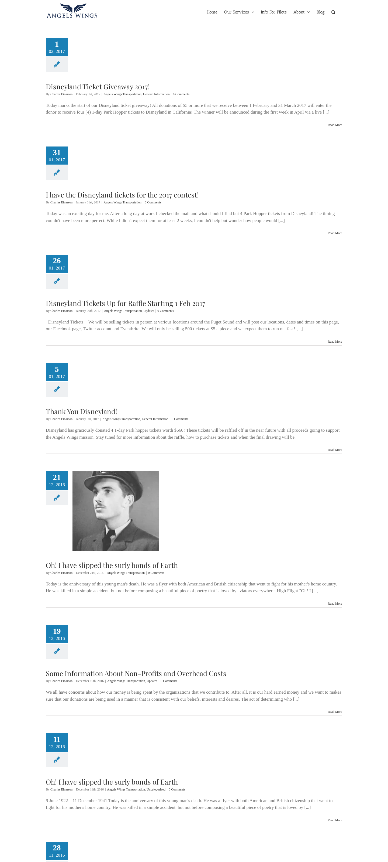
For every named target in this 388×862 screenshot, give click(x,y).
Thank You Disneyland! (81, 411)
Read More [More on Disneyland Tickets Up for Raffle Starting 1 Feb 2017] (335, 341)
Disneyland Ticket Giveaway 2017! (98, 86)
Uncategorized (156, 789)
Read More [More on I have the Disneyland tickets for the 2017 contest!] (335, 233)
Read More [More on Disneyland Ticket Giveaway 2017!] (335, 125)
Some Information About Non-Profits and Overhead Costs (136, 673)
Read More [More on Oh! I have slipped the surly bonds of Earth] (335, 603)
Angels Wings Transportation (122, 94)
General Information (156, 94)
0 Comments (181, 94)
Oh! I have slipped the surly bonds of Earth (112, 565)
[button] (333, 11)
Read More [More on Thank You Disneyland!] (335, 450)
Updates (148, 311)
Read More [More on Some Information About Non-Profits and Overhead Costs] (335, 712)
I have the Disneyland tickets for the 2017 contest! (122, 194)
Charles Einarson (61, 94)
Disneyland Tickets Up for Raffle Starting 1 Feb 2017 (125, 303)
